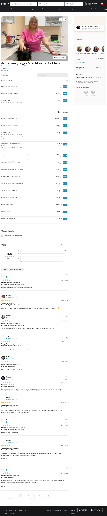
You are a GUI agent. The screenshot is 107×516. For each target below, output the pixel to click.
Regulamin (48, 499)
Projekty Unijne (57, 499)
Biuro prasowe (18, 499)
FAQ (25, 499)
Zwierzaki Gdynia (14, 488)
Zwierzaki (6, 488)
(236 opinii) (8, 68)
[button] (23, 4)
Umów (65, 86)
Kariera (65, 499)
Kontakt (73, 502)
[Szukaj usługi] (52, 75)
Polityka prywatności (9, 502)
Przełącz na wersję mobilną (53, 513)
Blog (5, 499)
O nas (10, 499)
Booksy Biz (72, 499)
